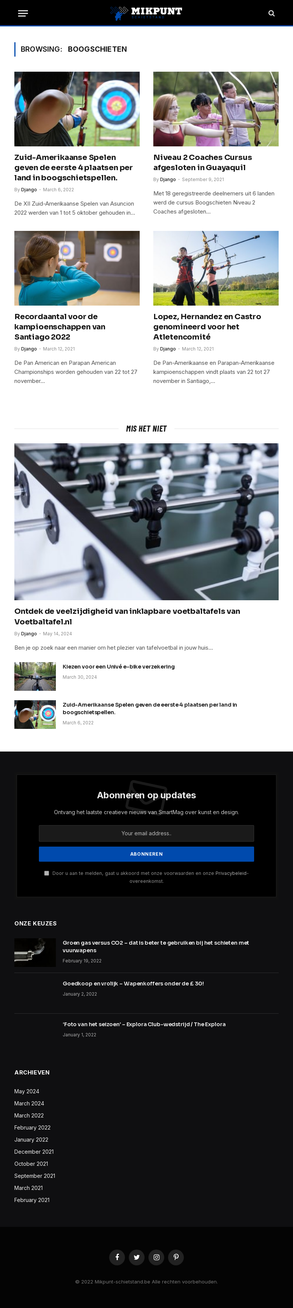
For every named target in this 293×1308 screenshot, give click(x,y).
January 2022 (31, 1139)
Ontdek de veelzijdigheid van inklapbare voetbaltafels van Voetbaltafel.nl (127, 616)
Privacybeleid (231, 873)
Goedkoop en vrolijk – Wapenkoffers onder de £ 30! (133, 983)
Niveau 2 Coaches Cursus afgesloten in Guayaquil (202, 162)
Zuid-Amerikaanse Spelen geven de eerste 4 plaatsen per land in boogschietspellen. (73, 168)
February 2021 (31, 1200)
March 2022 (29, 1115)
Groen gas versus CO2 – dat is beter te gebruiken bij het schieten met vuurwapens (156, 946)
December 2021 (34, 1151)
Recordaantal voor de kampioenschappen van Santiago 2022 (59, 327)
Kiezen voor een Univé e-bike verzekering (118, 666)
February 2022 (32, 1127)
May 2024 (26, 1091)
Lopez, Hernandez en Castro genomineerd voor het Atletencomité (207, 327)
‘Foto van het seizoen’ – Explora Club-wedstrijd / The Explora (144, 1024)
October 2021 (31, 1163)
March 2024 (29, 1103)
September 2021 (34, 1176)
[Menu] (23, 13)
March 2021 (28, 1188)
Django (29, 189)
